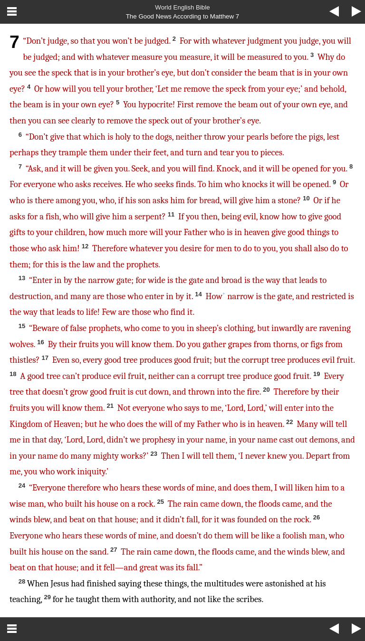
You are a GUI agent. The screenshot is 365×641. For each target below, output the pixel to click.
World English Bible (182, 7)
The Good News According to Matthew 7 (183, 16)
